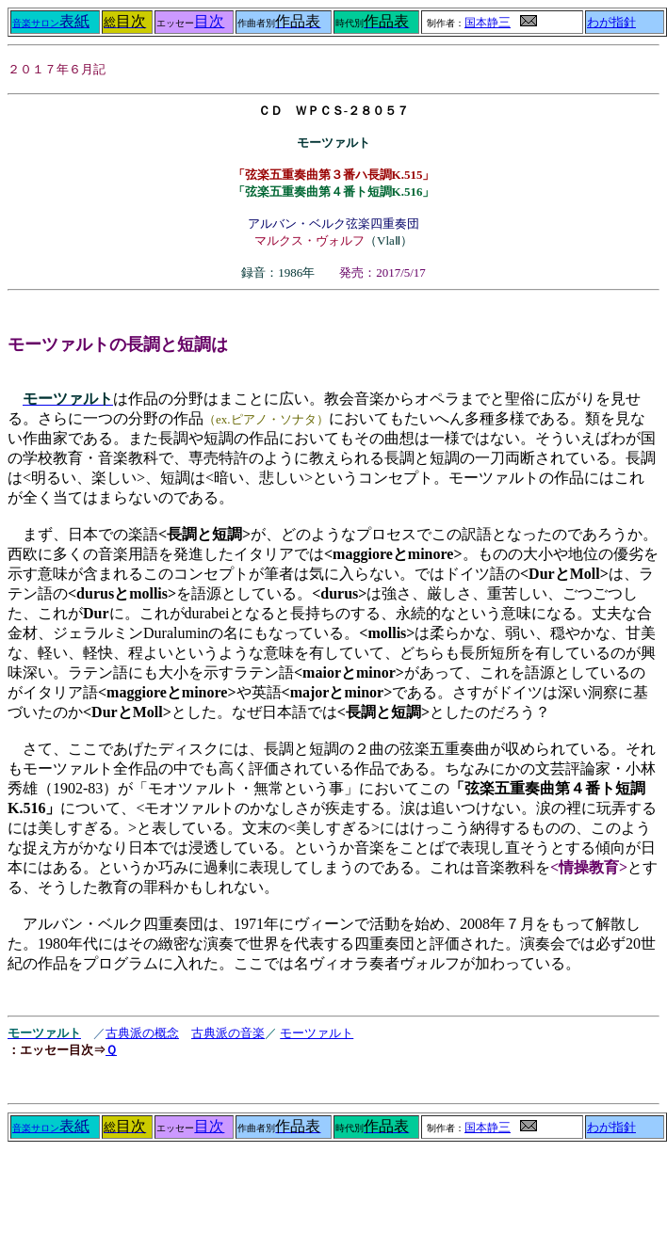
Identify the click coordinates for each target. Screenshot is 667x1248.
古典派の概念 (142, 1033)
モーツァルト (316, 1033)
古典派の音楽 (228, 1033)
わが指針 (611, 22)
